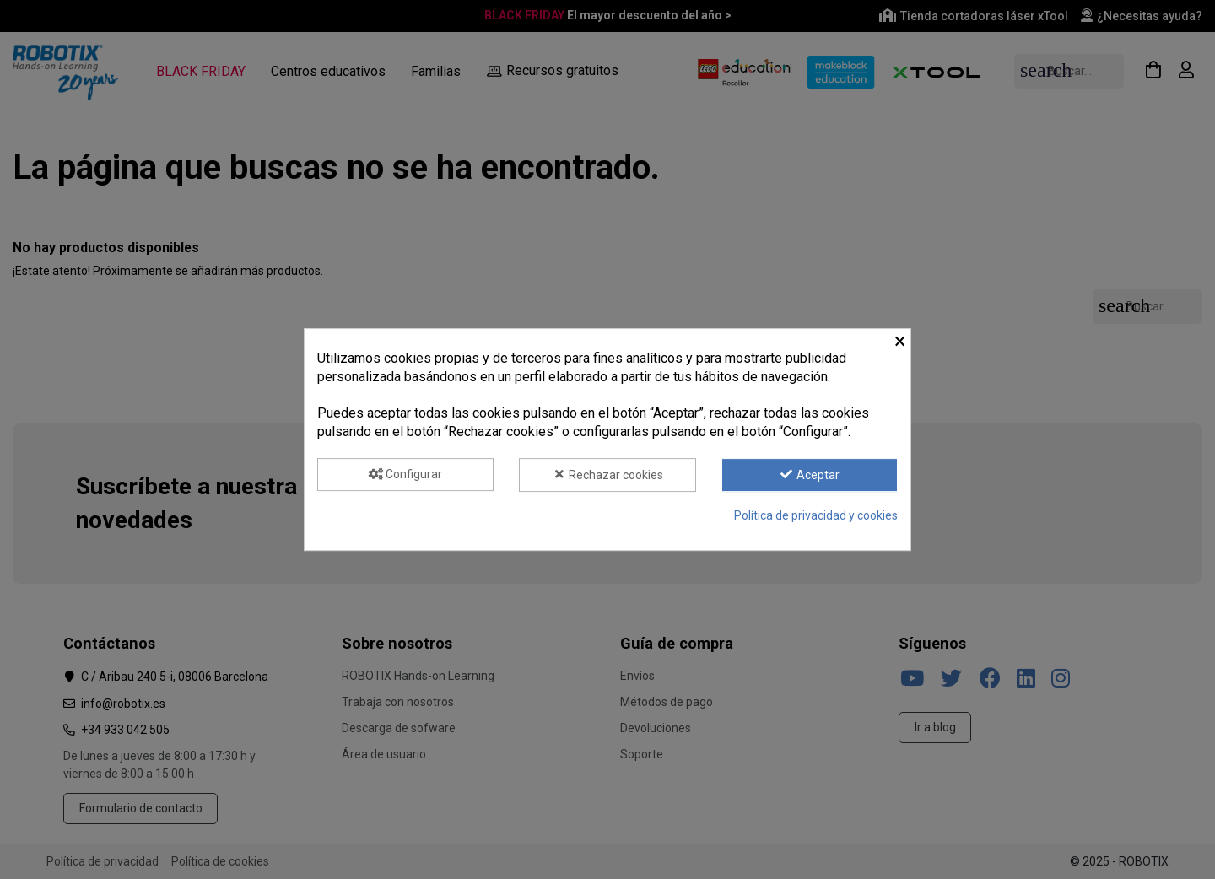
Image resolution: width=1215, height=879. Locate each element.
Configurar (406, 474)
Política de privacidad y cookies (816, 515)
